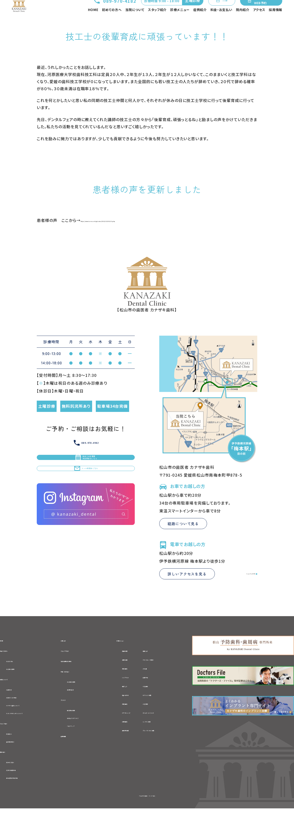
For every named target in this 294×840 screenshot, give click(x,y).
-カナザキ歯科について (27, 731)
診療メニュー (180, 20)
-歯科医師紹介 (19, 769)
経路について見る (183, 544)
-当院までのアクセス (85, 745)
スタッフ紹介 (157, 20)
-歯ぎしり (119, 707)
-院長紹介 (15, 761)
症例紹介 (200, 20)
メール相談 (212, 10)
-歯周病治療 (123, 751)
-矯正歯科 (120, 689)
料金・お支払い (221, 20)
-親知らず (160, 672)
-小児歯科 (160, 707)
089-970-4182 (97, 10)
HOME (93, 20)
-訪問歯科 (120, 742)
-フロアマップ (79, 753)
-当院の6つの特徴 (22, 722)
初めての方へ (112, 20)
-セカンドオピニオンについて (32, 739)
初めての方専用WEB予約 (260, 10)
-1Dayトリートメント (170, 734)
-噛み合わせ (122, 716)
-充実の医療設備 (21, 800)
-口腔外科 (160, 698)
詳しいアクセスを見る (187, 594)
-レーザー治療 (164, 742)
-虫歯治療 (120, 672)
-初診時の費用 (19, 692)
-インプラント (123, 698)
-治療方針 (15, 714)
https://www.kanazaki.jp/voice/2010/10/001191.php (134, 241)
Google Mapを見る (235, 594)
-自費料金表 (78, 714)
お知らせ (69, 661)
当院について (134, 20)
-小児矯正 (160, 725)
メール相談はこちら (86, 507)
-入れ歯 (158, 689)
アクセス (259, 20)
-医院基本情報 (80, 736)
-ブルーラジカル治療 (170, 751)
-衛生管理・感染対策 (25, 808)
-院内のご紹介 (19, 791)
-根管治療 (120, 681)
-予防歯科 (120, 725)
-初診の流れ (17, 683)
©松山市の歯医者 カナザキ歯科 (147, 826)
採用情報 (275, 20)
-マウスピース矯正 (168, 681)
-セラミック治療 (165, 716)
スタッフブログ (74, 672)
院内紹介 (242, 20)
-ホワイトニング (125, 734)
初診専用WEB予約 (78, 684)
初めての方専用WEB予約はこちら (86, 484)
